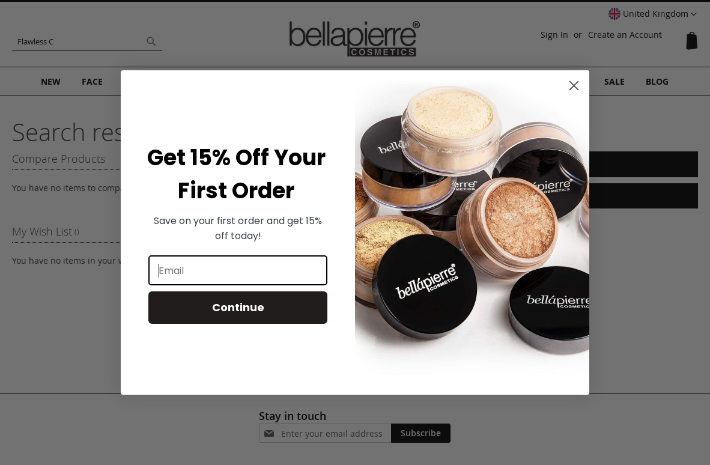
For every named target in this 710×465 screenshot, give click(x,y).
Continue (238, 307)
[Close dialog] (573, 85)
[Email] (237, 270)
